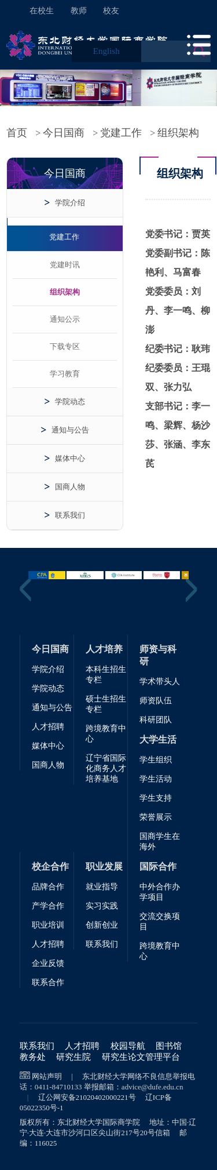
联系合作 (48, 982)
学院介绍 (70, 202)
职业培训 (48, 925)
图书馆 (169, 1046)
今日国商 (63, 133)
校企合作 (50, 866)
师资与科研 (157, 655)
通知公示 (65, 319)
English (106, 51)
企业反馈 (48, 963)
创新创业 (102, 925)
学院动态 (70, 401)
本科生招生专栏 (106, 674)
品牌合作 (48, 886)
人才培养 (104, 649)
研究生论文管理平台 (141, 1057)
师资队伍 (155, 700)
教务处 (33, 1057)
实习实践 (102, 906)
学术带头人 (159, 681)
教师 (79, 10)
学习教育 (65, 373)
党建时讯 (65, 264)
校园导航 (128, 1046)
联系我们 (70, 515)
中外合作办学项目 (159, 892)
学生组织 (155, 759)
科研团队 (155, 719)
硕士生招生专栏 (106, 704)
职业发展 (104, 866)
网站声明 (47, 1076)
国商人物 (70, 486)
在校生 (42, 10)
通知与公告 (70, 430)
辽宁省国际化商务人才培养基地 (106, 768)
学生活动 (155, 779)
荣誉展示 (155, 817)
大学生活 (157, 739)
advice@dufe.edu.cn (152, 1086)
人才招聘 (48, 726)
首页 (16, 133)
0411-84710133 (58, 1086)
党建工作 (121, 133)
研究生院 (73, 1057)
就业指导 (102, 886)
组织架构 (178, 133)
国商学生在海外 (159, 841)
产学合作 (48, 906)
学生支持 (155, 798)
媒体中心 (70, 458)
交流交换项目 (159, 921)
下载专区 (65, 346)
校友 (111, 10)
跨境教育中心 (106, 733)
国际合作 (157, 866)
